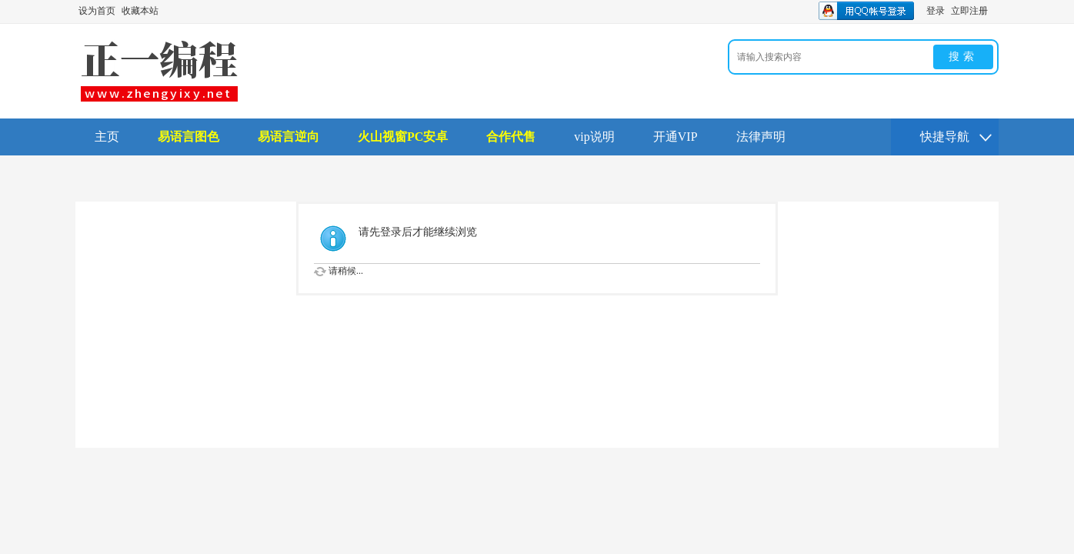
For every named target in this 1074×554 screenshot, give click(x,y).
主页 (107, 136)
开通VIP (675, 136)
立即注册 (969, 10)
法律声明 (760, 136)
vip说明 (594, 136)
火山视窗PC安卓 (403, 136)
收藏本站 (140, 10)
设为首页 (96, 10)
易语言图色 (188, 136)
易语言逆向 (288, 136)
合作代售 (510, 136)
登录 (935, 10)
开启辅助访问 (995, 11)
